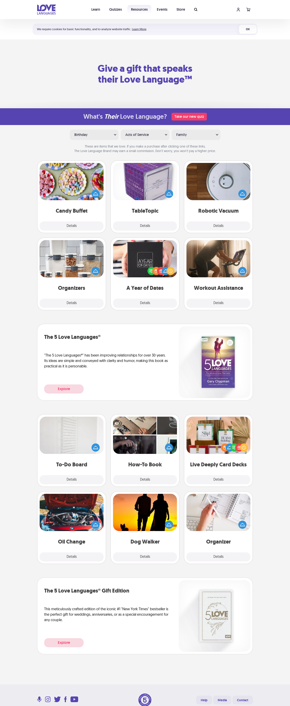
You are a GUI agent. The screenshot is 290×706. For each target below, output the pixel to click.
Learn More (139, 29)
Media (222, 700)
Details (72, 226)
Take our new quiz (189, 116)
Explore (64, 388)
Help (204, 700)
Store (180, 9)
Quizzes (115, 9)
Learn (95, 9)
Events (162, 9)
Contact (242, 700)
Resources (139, 9)
